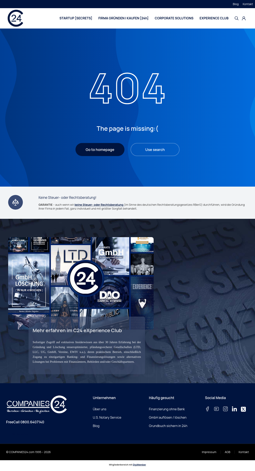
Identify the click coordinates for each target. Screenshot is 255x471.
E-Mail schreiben (19, 434)
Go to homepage (100, 149)
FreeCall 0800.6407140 (25, 422)
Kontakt (248, 4)
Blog (235, 4)
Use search (155, 149)
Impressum (209, 452)
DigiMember (139, 464)
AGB (227, 452)
